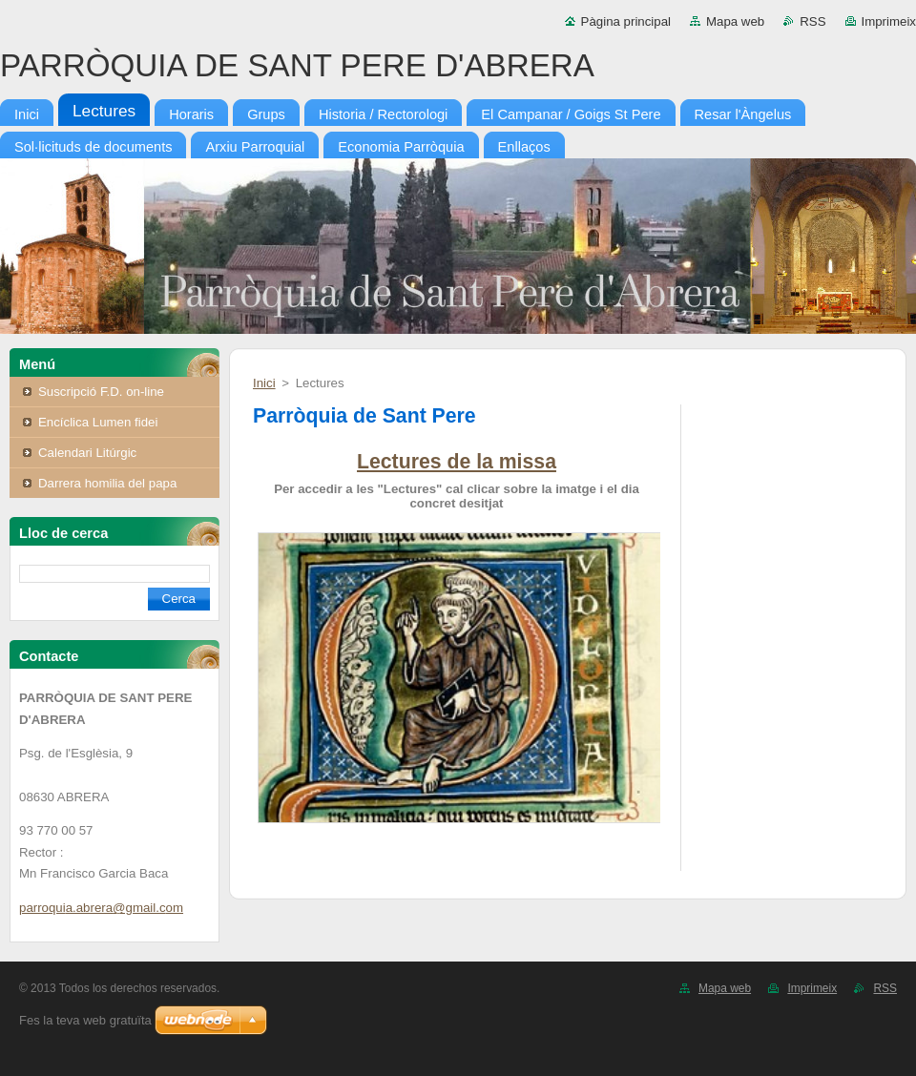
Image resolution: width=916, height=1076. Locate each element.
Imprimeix (889, 21)
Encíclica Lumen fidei (97, 422)
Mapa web (735, 21)
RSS (812, 21)
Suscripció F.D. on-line (101, 391)
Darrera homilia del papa (107, 483)
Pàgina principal (626, 21)
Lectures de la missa (456, 461)
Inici (264, 383)
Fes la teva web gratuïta (85, 1020)
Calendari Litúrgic (87, 452)
